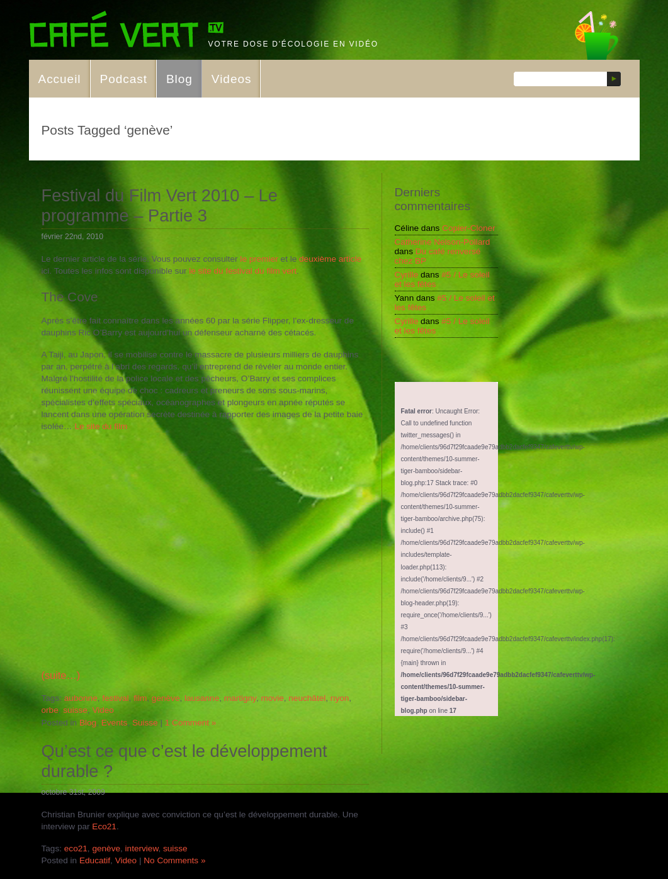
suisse (75, 710)
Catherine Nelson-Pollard (442, 242)
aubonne (81, 698)
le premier (259, 259)
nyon (340, 698)
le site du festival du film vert (243, 271)
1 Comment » (191, 722)
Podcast (123, 79)
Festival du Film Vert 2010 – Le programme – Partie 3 (160, 205)
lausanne (201, 698)
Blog (179, 79)
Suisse (145, 722)
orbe (50, 710)
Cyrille (407, 274)
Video (103, 710)
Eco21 (104, 826)
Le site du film (100, 426)
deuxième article (330, 259)
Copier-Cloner (468, 228)
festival (115, 698)
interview (142, 848)
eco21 (76, 848)
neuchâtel (307, 698)
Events (114, 722)
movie (272, 698)
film (140, 698)
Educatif (94, 860)
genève (166, 698)
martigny (240, 698)
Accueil (59, 79)
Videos (232, 79)
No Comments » (174, 860)
